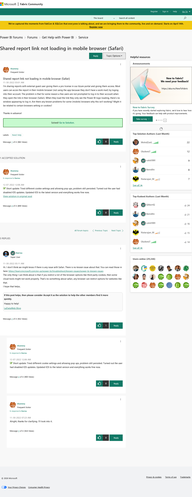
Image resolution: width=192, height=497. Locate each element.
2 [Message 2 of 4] (12, 318)
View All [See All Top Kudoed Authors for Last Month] (138, 248)
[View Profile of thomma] (14, 68)
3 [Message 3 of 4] (18, 431)
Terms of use (171, 477)
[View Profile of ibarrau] (19, 252)
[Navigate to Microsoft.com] (8, 4)
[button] (95, 56)
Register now (96, 26)
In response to (11, 178)
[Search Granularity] (104, 18)
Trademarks (185, 477)
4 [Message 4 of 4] (12, 205)
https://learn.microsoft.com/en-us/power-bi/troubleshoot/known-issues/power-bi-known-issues (56, 271)
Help (175, 11)
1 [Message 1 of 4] (12, 142)
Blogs (101, 4)
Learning (113, 4)
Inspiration (62, 4)
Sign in (165, 11)
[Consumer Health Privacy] (39, 487)
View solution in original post (17, 196)
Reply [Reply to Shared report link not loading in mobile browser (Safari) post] (116, 141)
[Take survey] (143, 119)
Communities (88, 4)
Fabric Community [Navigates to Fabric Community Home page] (31, 4)
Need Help (16, 135)
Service (83, 37)
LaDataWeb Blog (12, 308)
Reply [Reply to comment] (116, 212)
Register (154, 11)
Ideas (75, 4)
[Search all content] (153, 18)
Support (126, 4)
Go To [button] (185, 11)
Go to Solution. (67, 122)
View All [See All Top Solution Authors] (138, 185)
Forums (49, 4)
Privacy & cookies (154, 477)
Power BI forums (11, 37)
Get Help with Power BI (58, 37)
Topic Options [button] (113, 55)
